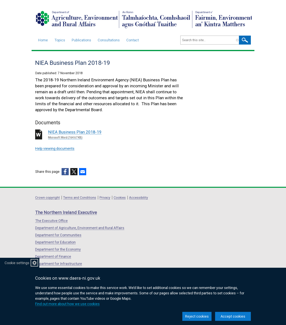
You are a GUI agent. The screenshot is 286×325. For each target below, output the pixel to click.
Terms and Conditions (79, 197)
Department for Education (55, 242)
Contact (132, 40)
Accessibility (138, 197)
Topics (59, 40)
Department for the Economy (58, 249)
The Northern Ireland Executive (66, 212)
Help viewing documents (54, 148)
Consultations (109, 40)
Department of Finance (53, 256)
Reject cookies (197, 316)
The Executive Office (51, 221)
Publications (81, 40)
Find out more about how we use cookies (67, 304)
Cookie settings (17, 263)
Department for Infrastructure (58, 264)
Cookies (120, 197)
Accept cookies (233, 316)
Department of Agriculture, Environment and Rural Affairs (79, 228)
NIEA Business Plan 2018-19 (105, 135)
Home (43, 40)
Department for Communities (58, 235)
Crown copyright (47, 197)
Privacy (105, 197)
